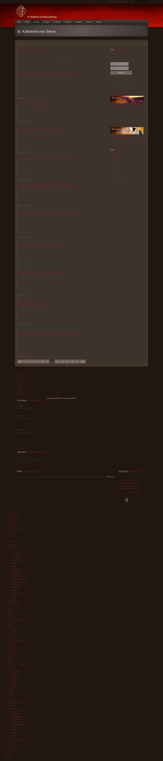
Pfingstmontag (114, 171)
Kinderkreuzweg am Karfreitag (39, 130)
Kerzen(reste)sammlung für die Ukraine (46, 159)
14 (72, 361)
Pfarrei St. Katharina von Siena (38, 82)
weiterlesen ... (23, 96)
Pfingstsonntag (114, 165)
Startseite (17, 43)
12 (62, 361)
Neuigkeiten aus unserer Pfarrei (40, 243)
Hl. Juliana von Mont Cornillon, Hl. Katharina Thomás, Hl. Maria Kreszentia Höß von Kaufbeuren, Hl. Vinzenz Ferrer (128, 136)
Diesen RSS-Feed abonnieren (25, 358)
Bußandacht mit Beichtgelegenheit (42, 272)
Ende (82, 361)
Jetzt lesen (142, 112)
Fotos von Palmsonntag (34, 103)
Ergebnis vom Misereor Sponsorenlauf (45, 185)
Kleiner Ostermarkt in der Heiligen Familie (48, 214)
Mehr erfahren (141, 143)
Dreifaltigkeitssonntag (116, 178)
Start (20, 361)
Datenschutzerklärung (116, 85)
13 (67, 361)
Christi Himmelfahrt (116, 158)
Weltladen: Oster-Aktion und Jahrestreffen (48, 333)
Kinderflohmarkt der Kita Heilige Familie (46, 74)
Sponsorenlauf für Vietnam (36, 304)
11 (57, 361)
